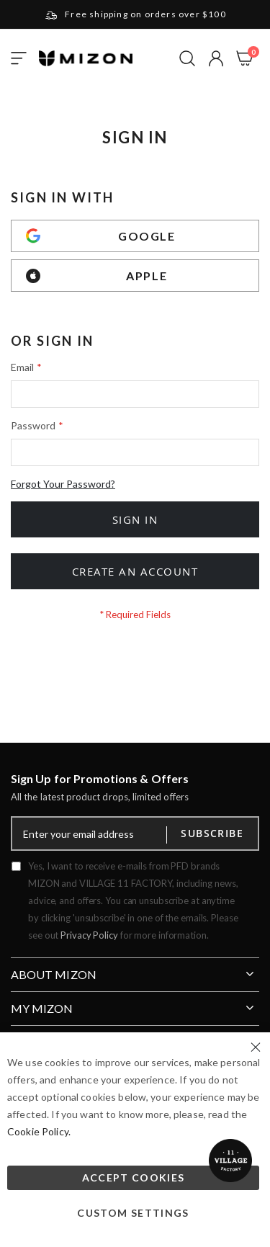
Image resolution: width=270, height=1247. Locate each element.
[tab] (135, 968)
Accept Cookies (133, 1177)
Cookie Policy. (39, 1131)
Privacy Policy (89, 935)
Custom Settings (133, 1213)
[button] (216, 58)
